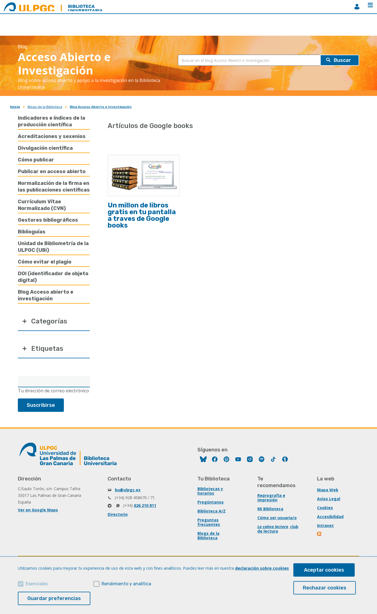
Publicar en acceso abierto (52, 171)
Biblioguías (31, 232)
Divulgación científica (45, 148)
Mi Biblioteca (270, 508)
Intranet (325, 525)
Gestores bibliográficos (48, 220)
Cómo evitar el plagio (44, 262)
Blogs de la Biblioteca (45, 107)
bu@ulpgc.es (128, 489)
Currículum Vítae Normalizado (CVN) (42, 205)
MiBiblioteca (357, 6)
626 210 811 (145, 505)
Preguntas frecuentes (208, 522)
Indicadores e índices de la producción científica (51, 121)
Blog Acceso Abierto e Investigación (101, 107)
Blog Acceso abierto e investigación (45, 295)
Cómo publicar (36, 160)
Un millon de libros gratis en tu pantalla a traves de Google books (142, 215)
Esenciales (37, 583)
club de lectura (277, 529)
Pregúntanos (210, 502)
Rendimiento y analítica (126, 583)
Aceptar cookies (324, 570)
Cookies (325, 507)
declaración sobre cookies (262, 568)
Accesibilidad (330, 516)
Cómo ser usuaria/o (277, 517)
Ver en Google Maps (38, 510)
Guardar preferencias (54, 598)
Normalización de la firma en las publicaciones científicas (54, 186)
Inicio (15, 107)
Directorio (118, 514)
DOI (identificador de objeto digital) (53, 276)
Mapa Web (327, 489)
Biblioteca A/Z (211, 511)
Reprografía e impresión (271, 497)
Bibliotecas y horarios (210, 491)
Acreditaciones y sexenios (52, 136)
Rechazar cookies (324, 588)
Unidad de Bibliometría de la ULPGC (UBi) (53, 246)
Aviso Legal (328, 498)
